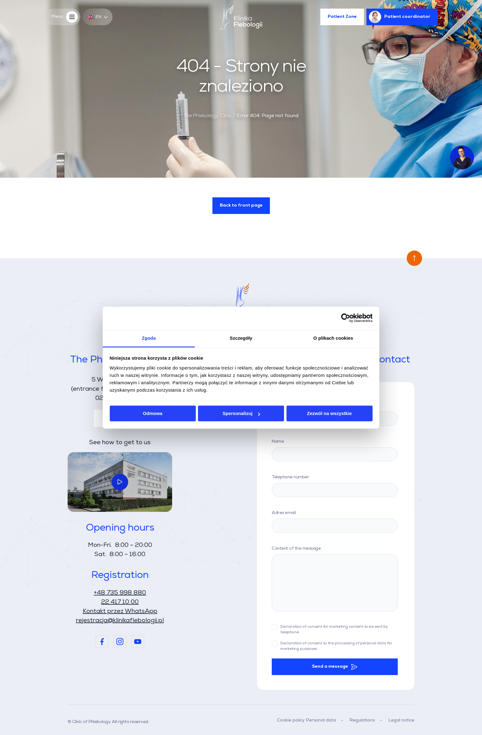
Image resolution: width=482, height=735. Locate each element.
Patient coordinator (399, 17)
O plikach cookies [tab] (333, 338)
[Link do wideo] (120, 482)
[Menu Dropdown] (342, 720)
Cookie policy (291, 720)
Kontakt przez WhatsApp (120, 611)
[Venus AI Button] (462, 157)
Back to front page (241, 205)
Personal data (326, 720)
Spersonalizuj (241, 413)
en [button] (98, 17)
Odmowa (152, 413)
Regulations (367, 720)
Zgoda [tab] (149, 338)
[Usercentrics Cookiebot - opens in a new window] (346, 317)
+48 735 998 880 (120, 593)
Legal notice (401, 720)
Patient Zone (342, 16)
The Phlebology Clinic (208, 115)
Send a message (330, 666)
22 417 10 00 (120, 602)
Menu (66, 17)
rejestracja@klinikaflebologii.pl (120, 621)
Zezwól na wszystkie (329, 413)
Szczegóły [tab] (241, 338)
